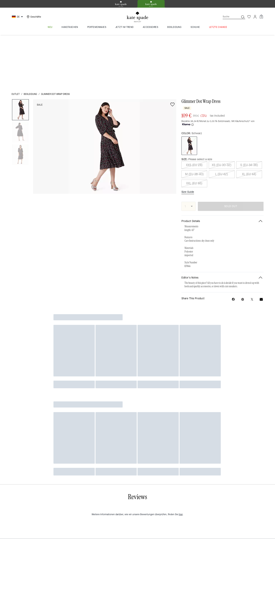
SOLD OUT (230, 145)
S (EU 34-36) (249, 104)
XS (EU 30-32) (221, 104)
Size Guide (187, 131)
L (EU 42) (221, 113)
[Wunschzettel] (249, 17)
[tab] (120, 4)
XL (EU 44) (249, 113)
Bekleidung (30, 40)
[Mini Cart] (261, 17)
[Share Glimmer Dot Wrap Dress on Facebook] (233, 238)
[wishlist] (172, 51)
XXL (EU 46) (194, 122)
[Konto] (255, 17)
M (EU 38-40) (194, 113)
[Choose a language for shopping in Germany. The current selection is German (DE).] (17, 17)
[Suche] (228, 17)
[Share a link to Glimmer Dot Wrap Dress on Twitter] (252, 238)
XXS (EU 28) (194, 104)
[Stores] (33, 17)
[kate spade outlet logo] (137, 17)
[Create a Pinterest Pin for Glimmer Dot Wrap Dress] (242, 238)
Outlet (15, 40)
